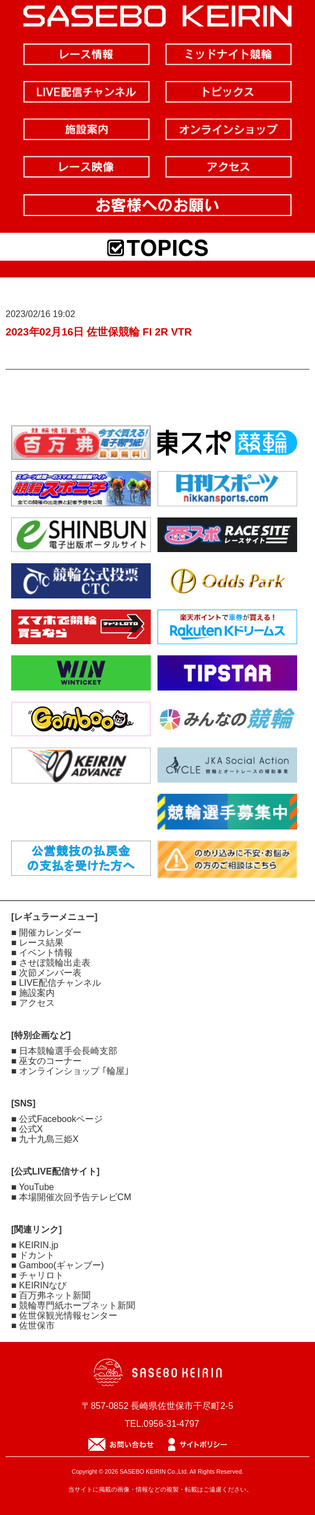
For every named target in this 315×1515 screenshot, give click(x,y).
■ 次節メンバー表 (46, 972)
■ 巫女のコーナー (46, 1061)
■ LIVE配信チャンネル (56, 982)
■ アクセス (33, 1003)
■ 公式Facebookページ (57, 1119)
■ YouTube (32, 1187)
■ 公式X (27, 1129)
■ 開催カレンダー (46, 932)
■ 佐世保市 (33, 1325)
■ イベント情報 (42, 952)
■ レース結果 (37, 942)
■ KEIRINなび (38, 1285)
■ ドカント (33, 1255)
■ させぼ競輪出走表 (50, 962)
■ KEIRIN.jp (34, 1245)
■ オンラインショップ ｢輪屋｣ (70, 1071)
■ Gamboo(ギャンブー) (57, 1265)
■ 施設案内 (33, 993)
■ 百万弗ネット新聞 (50, 1295)
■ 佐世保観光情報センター (64, 1315)
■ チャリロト (37, 1275)
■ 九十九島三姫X (45, 1139)
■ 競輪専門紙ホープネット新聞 (73, 1305)
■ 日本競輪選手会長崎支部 (64, 1051)
